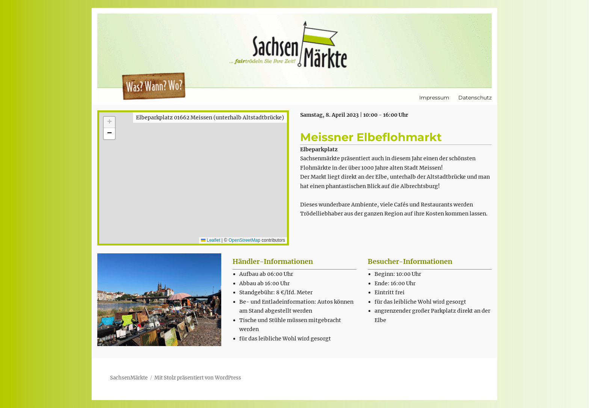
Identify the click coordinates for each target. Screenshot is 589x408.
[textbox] (298, 306)
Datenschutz (475, 97)
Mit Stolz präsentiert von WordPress (197, 378)
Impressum (434, 97)
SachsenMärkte (129, 378)
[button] (109, 122)
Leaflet (210, 240)
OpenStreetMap (244, 240)
